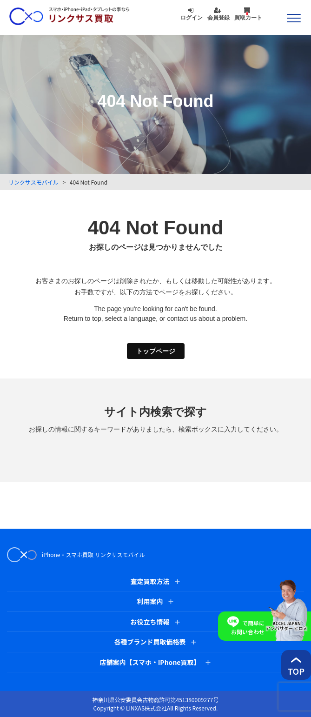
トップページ (155, 351)
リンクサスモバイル (33, 182)
